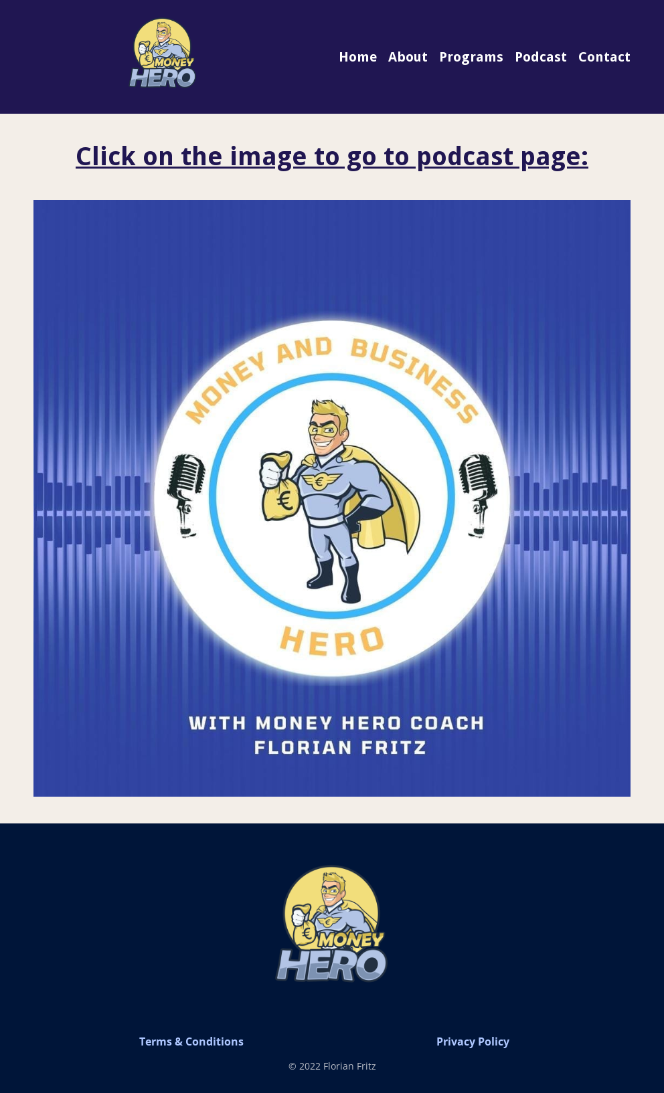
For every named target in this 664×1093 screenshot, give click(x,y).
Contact (604, 57)
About (408, 57)
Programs (471, 57)
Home (358, 57)
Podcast (541, 57)
